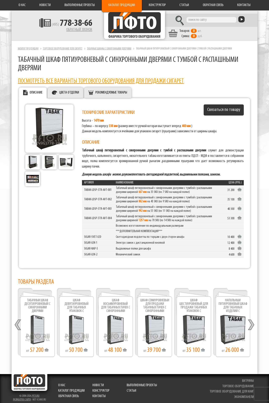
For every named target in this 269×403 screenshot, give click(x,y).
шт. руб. (200, 31)
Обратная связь (213, 5)
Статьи (184, 5)
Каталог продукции (121, 5)
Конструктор (157, 5)
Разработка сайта (22, 396)
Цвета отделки (69, 90)
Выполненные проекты (80, 5)
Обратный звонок (68, 30)
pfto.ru (36, 393)
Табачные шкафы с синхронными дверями (109, 45)
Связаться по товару (223, 106)
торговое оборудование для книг (232, 389)
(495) (61, 25)
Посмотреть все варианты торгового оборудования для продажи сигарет (101, 78)
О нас (22, 5)
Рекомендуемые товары (111, 90)
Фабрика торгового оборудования (134, 26)
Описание (36, 90)
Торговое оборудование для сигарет (62, 45)
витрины (248, 378)
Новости (45, 5)
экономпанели (244, 394)
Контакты (244, 5)
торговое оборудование (238, 383)
